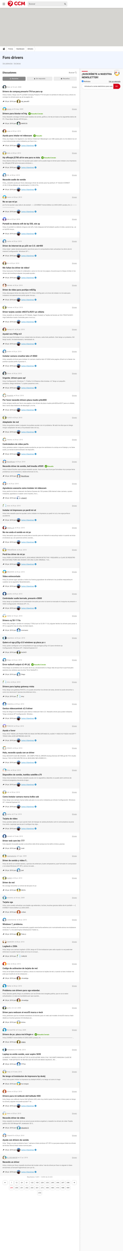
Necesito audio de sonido (14, 179)
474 (39, 1193)
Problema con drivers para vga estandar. (21, 990)
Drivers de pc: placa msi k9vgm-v (18, 1034)
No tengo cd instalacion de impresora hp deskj (24, 1076)
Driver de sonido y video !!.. (15, 860)
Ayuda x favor (9, 730)
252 (27, 1188)
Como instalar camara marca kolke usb (21, 797)
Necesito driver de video (14, 1118)
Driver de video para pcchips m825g (19, 290)
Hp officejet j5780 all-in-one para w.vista (21, 157)
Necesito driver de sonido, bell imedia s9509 (23, 466)
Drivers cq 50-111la (12, 620)
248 (68, 1183)
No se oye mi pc (10, 201)
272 (42, 1188)
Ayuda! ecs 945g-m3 (12, 334)
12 (16, 1183)
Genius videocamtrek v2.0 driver (18, 708)
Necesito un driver (11, 1162)
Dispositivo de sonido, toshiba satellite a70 (22, 774)
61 (27, 1183)
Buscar (73, 73)
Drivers (30, 49)
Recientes (14, 79)
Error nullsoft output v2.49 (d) (16, 664)
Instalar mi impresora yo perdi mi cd (19, 510)
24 (22, 1183)
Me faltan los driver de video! (16, 268)
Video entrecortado (11, 576)
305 (47, 1188)
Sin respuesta (39, 79)
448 (63, 1188)
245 (52, 1183)
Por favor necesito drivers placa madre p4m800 (25, 400)
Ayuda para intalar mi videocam (17, 135)
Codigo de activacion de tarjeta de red (20, 968)
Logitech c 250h (10, 946)
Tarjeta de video (10, 818)
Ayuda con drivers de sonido (16, 1140)
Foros (10, 49)
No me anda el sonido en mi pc (17, 532)
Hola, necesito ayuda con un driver (18, 752)
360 (52, 1188)
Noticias (86, 81)
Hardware (20, 49)
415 (57, 1188)
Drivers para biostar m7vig (15, 113)
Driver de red (9, 882)
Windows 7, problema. (13, 924)
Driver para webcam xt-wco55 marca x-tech (23, 1012)
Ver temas (17, 63)
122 (32, 1183)
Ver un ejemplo (114, 81)
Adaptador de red (11, 422)
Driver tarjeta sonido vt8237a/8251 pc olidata (23, 312)
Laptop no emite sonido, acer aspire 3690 (22, 1054)
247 (63, 1183)
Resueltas (65, 79)
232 (47, 1183)
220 (42, 1183)
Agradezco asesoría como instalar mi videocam (24, 488)
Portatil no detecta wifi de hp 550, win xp (21, 224)
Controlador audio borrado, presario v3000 (22, 598)
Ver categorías (8, 63)
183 (37, 1183)
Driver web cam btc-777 (14, 841)
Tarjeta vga (8, 902)
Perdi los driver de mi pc (14, 554)
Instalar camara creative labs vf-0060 (20, 356)
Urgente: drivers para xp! (14, 378)
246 (57, 1183)
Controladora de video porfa (16, 444)
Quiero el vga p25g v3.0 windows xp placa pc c (24, 642)
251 (21, 1188)
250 (16, 1188)
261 (37, 1188)
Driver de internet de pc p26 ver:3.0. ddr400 (23, 246)
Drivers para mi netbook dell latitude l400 (22, 1096)
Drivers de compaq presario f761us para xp (22, 91)
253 (32, 1188)
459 (68, 1188)
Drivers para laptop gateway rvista (18, 686)
